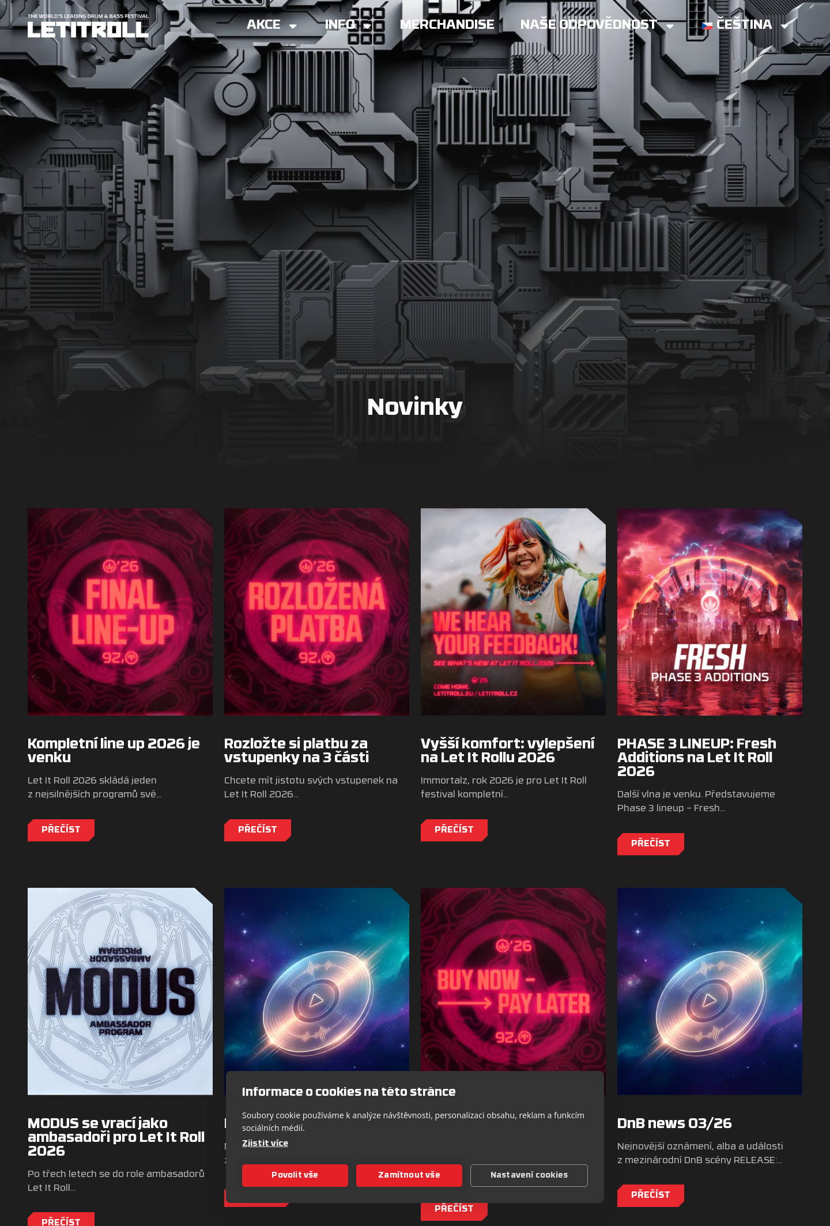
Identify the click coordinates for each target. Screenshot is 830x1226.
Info (349, 26)
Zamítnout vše (409, 1175)
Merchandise (447, 25)
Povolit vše (294, 1175)
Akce (273, 26)
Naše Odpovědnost (598, 26)
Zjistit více (265, 1144)
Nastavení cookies (529, 1175)
